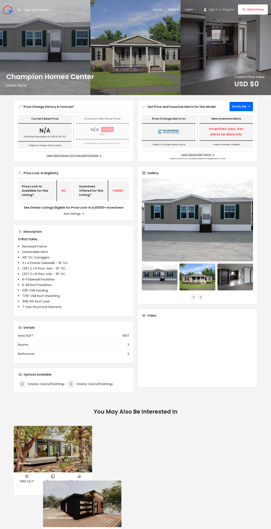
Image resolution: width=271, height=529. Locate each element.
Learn (189, 9)
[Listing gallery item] (159, 277)
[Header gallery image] (45, 47)
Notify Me (239, 106)
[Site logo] (8, 9)
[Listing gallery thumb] (197, 220)
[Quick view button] (49, 490)
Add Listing (253, 9)
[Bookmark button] (57, 490)
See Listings (72, 214)
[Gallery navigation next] (201, 297)
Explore (173, 9)
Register (229, 9)
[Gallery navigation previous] (194, 297)
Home (157, 9)
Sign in (213, 9)
